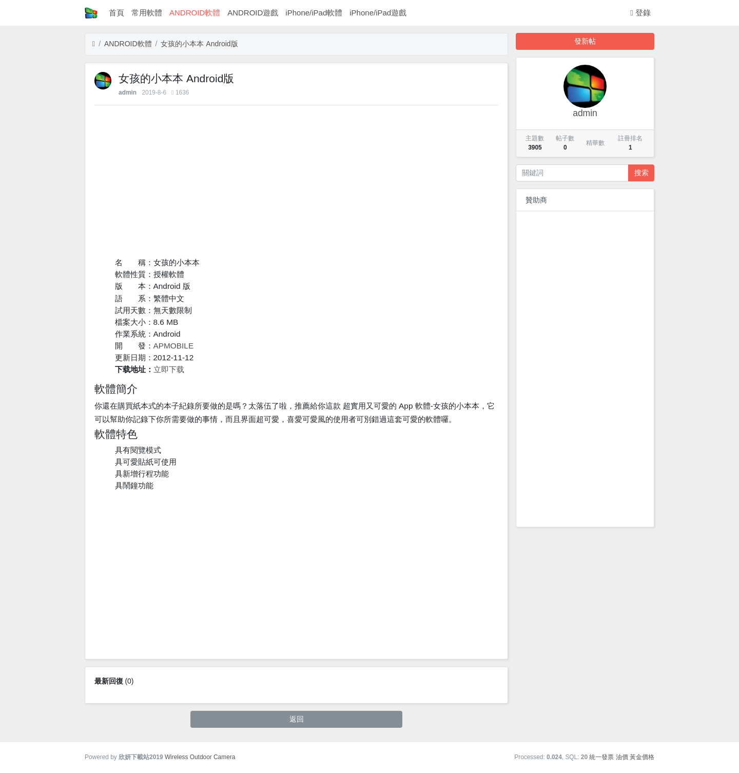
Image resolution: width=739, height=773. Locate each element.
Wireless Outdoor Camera (200, 757)
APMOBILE (173, 345)
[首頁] (93, 44)
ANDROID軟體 (194, 12)
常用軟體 (146, 12)
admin (128, 92)
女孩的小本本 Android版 (199, 44)
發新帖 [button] (585, 41)
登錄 (640, 12)
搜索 (641, 173)
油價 (622, 757)
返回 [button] (296, 719)
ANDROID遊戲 (252, 12)
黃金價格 (642, 757)
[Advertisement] (296, 184)
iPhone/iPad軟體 (313, 12)
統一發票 (601, 757)
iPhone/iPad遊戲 (377, 12)
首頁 (116, 12)
